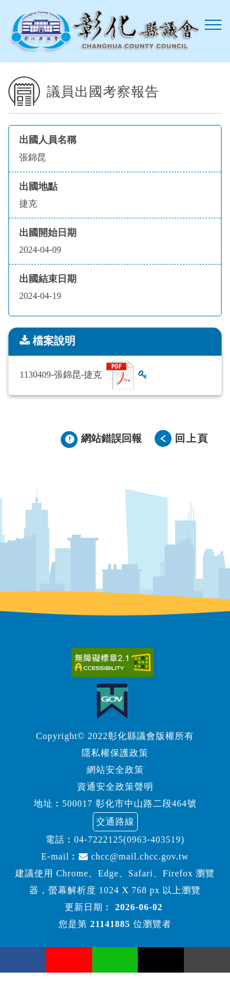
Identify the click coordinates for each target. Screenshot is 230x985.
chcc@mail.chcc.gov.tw (134, 856)
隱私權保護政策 (115, 753)
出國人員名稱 (47, 140)
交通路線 (115, 821)
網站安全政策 (115, 769)
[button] (213, 25)
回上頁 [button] (192, 438)
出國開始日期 (47, 232)
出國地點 (38, 186)
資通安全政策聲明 (115, 786)
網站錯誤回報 (111, 438)
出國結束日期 (47, 279)
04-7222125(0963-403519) (129, 839)
